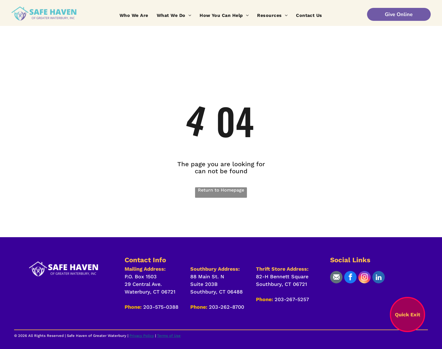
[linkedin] (378, 278)
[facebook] (350, 278)
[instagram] (364, 278)
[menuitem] (134, 15)
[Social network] (336, 278)
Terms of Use (169, 336)
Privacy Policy (141, 336)
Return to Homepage (221, 190)
